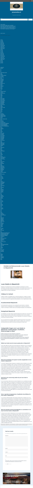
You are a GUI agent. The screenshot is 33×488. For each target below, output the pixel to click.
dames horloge (2, 98)
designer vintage (2, 107)
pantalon (1, 197)
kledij (1, 164)
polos (1, 203)
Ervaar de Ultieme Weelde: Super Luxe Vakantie (6, 25)
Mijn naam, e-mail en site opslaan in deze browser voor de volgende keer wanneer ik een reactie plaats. (15, 461)
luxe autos (1, 177)
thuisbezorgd (2, 230)
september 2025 (2, 47)
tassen (1, 229)
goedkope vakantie (3, 116)
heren (1, 132)
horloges (1, 145)
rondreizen (1, 208)
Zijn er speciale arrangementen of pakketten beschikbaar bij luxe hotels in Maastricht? (15, 337)
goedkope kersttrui (2, 115)
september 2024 (2, 58)
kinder (1, 160)
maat (1, 179)
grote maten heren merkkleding (4, 123)
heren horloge (2, 133)
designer (1, 106)
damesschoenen (2, 104)
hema (1, 129)
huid (1, 146)
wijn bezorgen (2, 249)
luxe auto (1, 176)
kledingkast (1, 168)
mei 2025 (1, 51)
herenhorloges (2, 137)
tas (0, 227)
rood (1, 209)
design (1, 105)
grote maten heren (2, 122)
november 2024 (2, 56)
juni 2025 (1, 50)
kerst (1, 155)
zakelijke (1, 254)
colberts (1, 95)
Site (6, 455)
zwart (1, 258)
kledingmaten (2, 169)
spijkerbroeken (2, 221)
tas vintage (1, 228)
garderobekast (2, 114)
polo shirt (1, 200)
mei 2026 (1, 40)
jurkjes (1, 153)
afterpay (1, 74)
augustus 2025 (2, 48)
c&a (0, 90)
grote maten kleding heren (3, 125)
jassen (1, 148)
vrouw (1, 246)
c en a (1, 89)
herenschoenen (2, 140)
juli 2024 (1, 60)
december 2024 (2, 55)
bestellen (1, 81)
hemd (1, 130)
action (1, 73)
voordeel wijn (2, 245)
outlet (1, 194)
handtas (1, 127)
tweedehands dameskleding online (5, 232)
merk (1, 186)
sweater (1, 225)
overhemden (2, 196)
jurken (1, 152)
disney (1, 108)
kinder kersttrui (2, 161)
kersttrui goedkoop (2, 157)
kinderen (1, 162)
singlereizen (2, 218)
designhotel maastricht (25, 424)
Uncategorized (2, 236)
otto (0, 193)
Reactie (6, 435)
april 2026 (1, 41)
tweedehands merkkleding (3, 235)
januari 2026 (2, 44)
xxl (0, 253)
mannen (1, 181)
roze (1, 210)
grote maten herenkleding (3, 124)
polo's (1, 202)
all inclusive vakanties (3, 75)
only (1, 192)
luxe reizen (1, 178)
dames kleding (2, 99)
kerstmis (1, 156)
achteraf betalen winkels (3, 72)
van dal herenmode (3, 241)
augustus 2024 (2, 59)
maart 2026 (1, 42)
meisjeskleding (2, 185)
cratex (1, 96)
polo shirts (1, 201)
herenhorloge (2, 136)
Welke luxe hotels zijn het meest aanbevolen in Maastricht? (10, 333)
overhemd (1, 195)
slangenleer (2, 219)
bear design (2, 79)
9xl (0, 71)
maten (1, 184)
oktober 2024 (2, 57)
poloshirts (1, 205)
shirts (1, 216)
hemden (1, 131)
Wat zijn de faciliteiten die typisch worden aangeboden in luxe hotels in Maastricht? (14, 334)
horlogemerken (2, 144)
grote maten (2, 121)
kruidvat (1, 171)
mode (1, 188)
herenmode (1, 139)
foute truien (1, 113)
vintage (1, 243)
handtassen (2, 128)
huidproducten (2, 147)
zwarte (1, 259)
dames (1, 97)
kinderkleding (2, 163)
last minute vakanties (3, 172)
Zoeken (1, 18)
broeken (1, 88)
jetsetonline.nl (16, 12)
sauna (1, 212)
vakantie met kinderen (3, 238)
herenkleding (2, 138)
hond (1, 141)
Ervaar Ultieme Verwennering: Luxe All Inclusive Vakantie (8, 26)
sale (1, 211)
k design (1, 154)
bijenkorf (1, 82)
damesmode (2, 103)
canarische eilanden (3, 91)
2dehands (1, 68)
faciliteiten (30, 424)
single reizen (2, 217)
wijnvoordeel (2, 251)
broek (1, 87)
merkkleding (2, 187)
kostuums (1, 170)
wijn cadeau (2, 250)
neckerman (1, 189)
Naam (6, 448)
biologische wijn (2, 83)
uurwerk (1, 237)
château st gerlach (19, 424)
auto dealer (1, 76)
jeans (1, 149)
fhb (0, 112)
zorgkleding (2, 257)
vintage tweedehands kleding (4, 244)
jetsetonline (8, 424)
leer (0, 173)
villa (0, 242)
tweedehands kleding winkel (4, 234)
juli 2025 (1, 49)
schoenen (1, 213)
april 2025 (1, 52)
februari (1, 111)
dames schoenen (2, 100)
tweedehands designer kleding (4, 233)
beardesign (1, 80)
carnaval (1, 92)
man (1, 180)
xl (0, 252)
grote (1, 119)
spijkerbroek (2, 220)
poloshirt (1, 204)
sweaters (1, 226)
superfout (1, 224)
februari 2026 (2, 43)
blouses (1, 84)
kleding (1, 165)
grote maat (1, 120)
